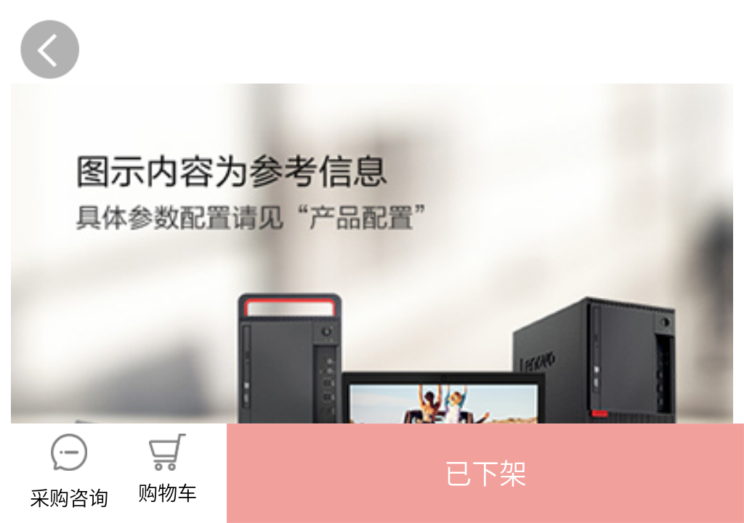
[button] (485, 473)
